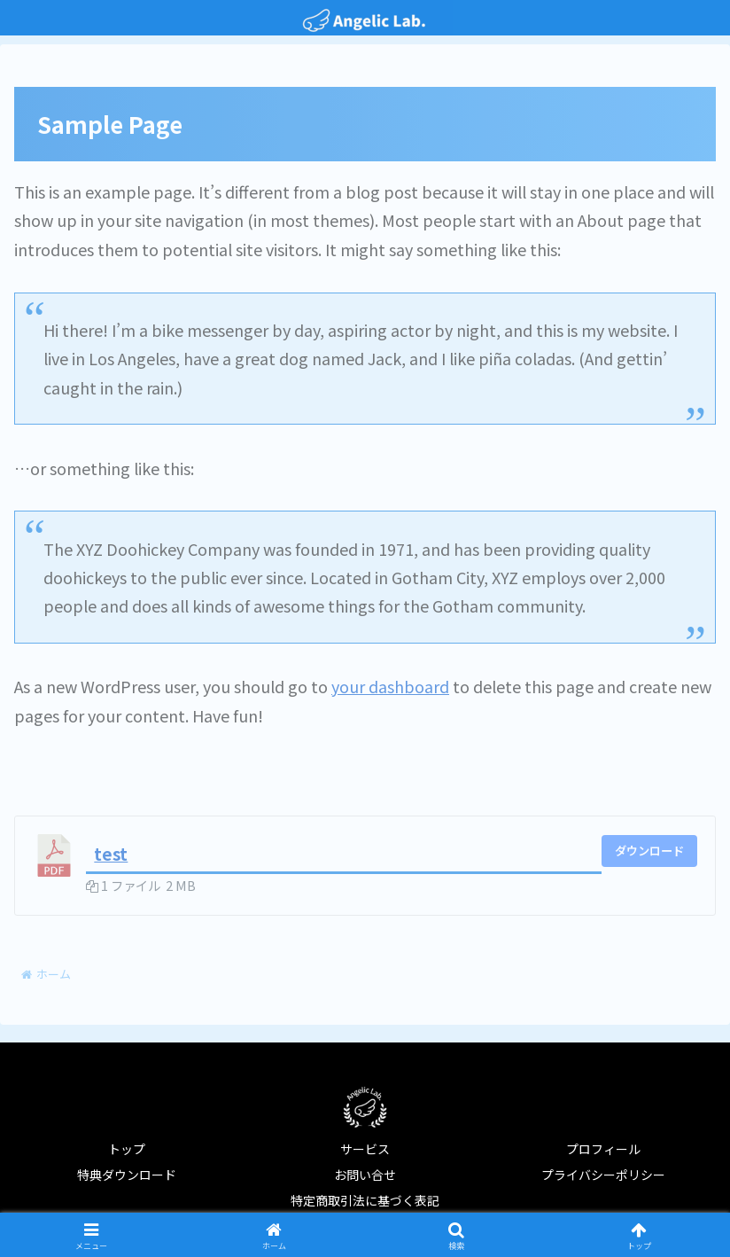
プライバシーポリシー (603, 1174)
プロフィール (603, 1149)
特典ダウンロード (126, 1174)
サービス (365, 1149)
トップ (126, 1149)
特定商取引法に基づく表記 (365, 1200)
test (111, 853)
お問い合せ (365, 1174)
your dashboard (390, 686)
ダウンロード (649, 850)
